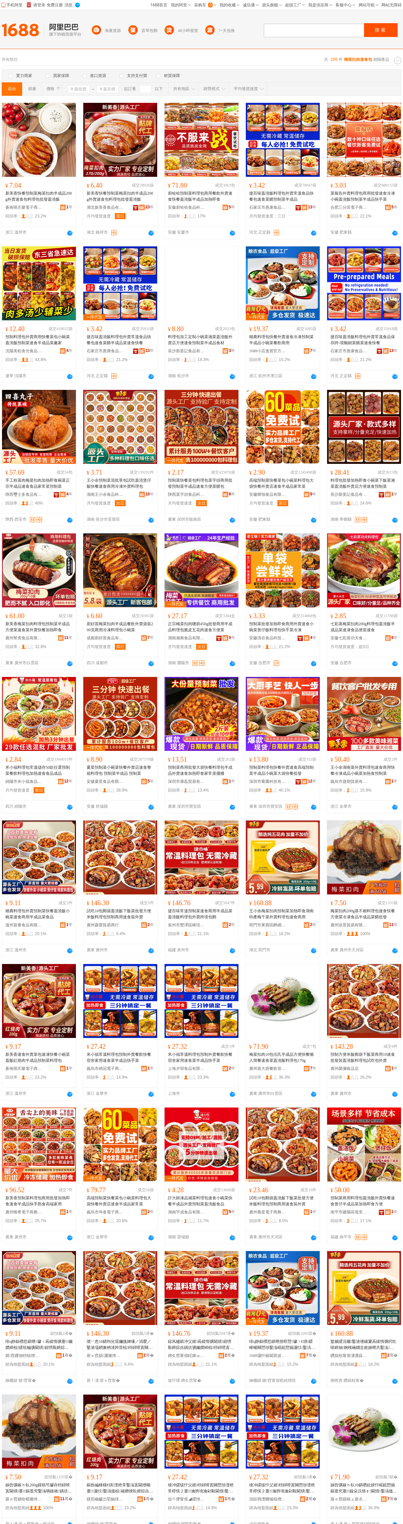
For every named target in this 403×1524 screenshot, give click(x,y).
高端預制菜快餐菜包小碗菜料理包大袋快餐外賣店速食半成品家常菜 (281, 483)
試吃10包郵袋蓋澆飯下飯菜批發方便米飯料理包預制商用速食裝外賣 (119, 914)
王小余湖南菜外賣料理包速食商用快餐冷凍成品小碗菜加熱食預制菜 (362, 770)
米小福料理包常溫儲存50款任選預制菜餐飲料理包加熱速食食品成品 (37, 770)
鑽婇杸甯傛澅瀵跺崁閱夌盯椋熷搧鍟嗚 (348, 1355)
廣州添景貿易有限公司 (348, 925)
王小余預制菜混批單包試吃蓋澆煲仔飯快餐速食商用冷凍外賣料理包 (119, 483)
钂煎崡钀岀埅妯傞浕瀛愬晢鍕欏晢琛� (105, 1499)
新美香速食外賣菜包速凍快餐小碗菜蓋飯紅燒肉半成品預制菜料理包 (37, 1057)
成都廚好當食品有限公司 (105, 638)
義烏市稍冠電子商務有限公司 (105, 1068)
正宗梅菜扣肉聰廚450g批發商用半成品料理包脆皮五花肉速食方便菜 (200, 626)
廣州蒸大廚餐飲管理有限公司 (267, 1068)
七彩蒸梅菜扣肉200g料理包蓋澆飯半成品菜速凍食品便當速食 (362, 626)
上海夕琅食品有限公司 (186, 1068)
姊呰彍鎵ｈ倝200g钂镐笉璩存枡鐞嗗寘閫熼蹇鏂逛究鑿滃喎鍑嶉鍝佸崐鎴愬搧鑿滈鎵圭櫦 (38, 1488)
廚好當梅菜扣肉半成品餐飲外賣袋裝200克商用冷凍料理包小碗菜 (120, 626)
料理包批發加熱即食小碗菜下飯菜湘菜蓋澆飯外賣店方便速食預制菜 (362, 483)
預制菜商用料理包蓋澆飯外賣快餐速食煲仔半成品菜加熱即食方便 (362, 1201)
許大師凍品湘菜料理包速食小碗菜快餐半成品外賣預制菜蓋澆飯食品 (200, 1201)
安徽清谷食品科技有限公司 (267, 638)
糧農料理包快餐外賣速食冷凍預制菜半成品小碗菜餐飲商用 (281, 339)
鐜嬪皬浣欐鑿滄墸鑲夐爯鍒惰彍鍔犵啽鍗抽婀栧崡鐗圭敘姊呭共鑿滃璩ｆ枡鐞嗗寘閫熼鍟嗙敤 (363, 1345)
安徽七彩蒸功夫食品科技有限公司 (348, 638)
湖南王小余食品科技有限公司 (105, 494)
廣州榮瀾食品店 (344, 1068)
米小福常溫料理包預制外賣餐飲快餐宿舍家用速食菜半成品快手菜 (119, 1057)
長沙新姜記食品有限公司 (186, 351)
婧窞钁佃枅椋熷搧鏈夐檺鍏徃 (23, 1355)
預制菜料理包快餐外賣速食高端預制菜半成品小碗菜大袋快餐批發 (281, 770)
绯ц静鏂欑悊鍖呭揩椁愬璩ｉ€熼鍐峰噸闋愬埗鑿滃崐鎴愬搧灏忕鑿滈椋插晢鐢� (281, 1345)
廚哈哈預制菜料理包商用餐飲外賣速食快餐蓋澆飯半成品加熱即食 (200, 196)
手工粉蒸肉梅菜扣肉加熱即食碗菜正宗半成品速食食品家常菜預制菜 (37, 483)
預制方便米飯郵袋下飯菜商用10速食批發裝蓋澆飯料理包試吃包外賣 (362, 1057)
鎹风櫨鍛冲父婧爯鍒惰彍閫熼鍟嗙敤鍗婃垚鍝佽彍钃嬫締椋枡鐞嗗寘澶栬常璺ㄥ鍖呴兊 (201, 1345)
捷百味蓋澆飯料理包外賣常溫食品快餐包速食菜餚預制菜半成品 (281, 196)
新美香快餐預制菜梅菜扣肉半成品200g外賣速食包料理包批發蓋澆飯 (38, 196)
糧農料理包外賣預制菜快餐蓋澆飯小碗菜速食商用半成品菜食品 (37, 914)
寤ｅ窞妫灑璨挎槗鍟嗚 (105, 1355)
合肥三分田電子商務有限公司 (348, 207)
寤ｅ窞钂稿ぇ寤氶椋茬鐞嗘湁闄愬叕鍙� (348, 1499)
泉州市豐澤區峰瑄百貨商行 (186, 925)
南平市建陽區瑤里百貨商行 (348, 1212)
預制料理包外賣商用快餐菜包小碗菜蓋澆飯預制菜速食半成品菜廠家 (37, 339)
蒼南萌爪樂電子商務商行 (23, 207)
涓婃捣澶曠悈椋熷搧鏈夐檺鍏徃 (267, 1499)
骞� (67, 1355)
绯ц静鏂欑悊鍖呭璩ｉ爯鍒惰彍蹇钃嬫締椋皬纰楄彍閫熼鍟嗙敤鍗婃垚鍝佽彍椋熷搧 (39, 1345)
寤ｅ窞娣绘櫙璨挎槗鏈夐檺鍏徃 (23, 1499)
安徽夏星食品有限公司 (105, 781)
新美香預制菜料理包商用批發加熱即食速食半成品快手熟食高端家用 (37, 1201)
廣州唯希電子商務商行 (23, 1212)
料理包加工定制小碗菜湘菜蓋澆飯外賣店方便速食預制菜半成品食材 (200, 339)
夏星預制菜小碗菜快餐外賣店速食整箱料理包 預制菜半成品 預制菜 (119, 770)
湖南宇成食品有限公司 (186, 1212)
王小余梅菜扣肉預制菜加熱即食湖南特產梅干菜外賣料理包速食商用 (281, 914)
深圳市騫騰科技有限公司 (267, 781)
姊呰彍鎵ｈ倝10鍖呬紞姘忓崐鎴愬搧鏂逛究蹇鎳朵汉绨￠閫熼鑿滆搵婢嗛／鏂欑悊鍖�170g (363, 1488)
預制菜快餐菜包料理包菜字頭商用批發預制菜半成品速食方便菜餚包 (200, 483)
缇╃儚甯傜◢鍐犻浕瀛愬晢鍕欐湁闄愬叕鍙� (186, 1499)
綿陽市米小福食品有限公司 (23, 781)
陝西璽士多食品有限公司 (23, 494)
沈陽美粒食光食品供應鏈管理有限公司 (23, 351)
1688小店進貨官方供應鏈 (267, 351)
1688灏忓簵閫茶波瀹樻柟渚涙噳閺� (267, 1355)
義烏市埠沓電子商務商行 (105, 1212)
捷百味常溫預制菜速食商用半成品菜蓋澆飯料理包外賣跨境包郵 (200, 914)
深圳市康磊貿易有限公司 (186, 781)
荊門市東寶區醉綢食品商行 (267, 925)
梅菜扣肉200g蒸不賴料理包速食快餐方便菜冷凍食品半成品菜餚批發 (362, 914)
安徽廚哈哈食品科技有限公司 (186, 207)
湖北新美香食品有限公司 (105, 207)
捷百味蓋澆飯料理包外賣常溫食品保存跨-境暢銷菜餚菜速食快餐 (362, 339)
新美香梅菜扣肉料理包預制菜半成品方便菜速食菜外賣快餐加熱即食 (37, 626)
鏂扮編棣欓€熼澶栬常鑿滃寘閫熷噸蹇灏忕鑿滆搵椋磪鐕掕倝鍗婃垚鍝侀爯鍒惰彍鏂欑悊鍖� (120, 1488)
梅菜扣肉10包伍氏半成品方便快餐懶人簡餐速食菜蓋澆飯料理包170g (281, 1057)
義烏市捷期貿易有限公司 (348, 781)
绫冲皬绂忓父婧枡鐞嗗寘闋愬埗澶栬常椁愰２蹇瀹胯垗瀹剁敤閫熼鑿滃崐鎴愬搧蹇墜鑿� (201, 1488)
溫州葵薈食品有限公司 (23, 925)
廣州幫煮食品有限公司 (23, 638)
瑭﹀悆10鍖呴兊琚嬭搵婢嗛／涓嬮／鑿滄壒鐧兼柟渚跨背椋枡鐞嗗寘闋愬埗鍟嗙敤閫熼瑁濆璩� (119, 1345)
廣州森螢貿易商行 (103, 925)
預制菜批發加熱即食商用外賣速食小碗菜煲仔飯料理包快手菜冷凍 (281, 626)
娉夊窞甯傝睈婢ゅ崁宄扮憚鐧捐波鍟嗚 (186, 1355)
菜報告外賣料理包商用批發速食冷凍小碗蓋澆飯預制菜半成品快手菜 (362, 196)
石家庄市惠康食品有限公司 (267, 207)
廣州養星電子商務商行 (267, 1212)
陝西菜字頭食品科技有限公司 (186, 494)
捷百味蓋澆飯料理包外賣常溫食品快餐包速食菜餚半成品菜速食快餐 (119, 339)
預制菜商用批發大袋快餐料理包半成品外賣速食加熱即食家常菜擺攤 (200, 770)
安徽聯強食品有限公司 (267, 494)
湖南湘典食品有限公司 (186, 638)
